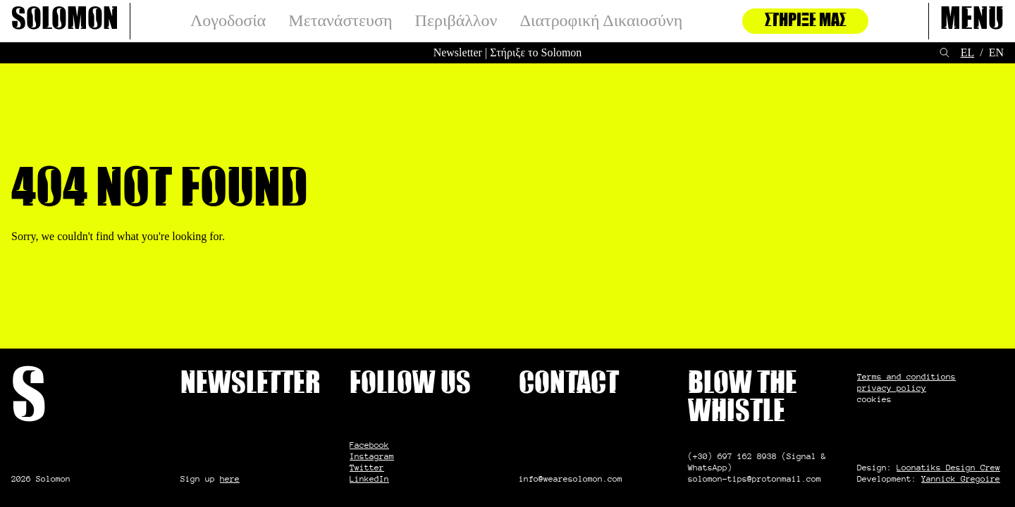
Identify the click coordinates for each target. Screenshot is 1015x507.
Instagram (372, 456)
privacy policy (891, 387)
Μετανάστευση (340, 21)
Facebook (369, 444)
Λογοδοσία (228, 21)
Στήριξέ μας (805, 21)
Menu (972, 21)
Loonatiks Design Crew (948, 467)
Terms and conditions (906, 376)
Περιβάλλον (456, 21)
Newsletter (457, 52)
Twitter (367, 467)
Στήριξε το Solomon (536, 52)
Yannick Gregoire (960, 478)
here (230, 478)
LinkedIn (369, 478)
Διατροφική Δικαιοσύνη (601, 21)
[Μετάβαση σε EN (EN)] (996, 53)
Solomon (64, 21)
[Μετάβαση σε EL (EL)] (968, 53)
